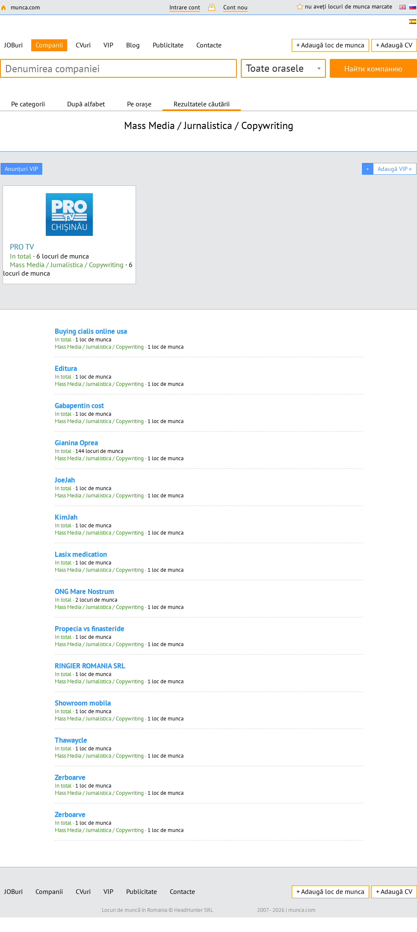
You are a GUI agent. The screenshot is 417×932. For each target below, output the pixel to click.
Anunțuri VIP (21, 169)
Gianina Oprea (76, 442)
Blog (133, 45)
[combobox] (283, 68)
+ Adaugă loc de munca (330, 45)
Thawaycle (71, 740)
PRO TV (22, 247)
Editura (66, 368)
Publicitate (168, 45)
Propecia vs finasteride (89, 628)
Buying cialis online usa (91, 331)
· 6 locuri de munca (49, 256)
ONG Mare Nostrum (84, 591)
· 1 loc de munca (83, 339)
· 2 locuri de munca (86, 599)
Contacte (209, 45)
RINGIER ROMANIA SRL (90, 665)
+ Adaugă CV (394, 45)
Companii (49, 891)
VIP (108, 45)
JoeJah (65, 480)
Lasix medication (81, 554)
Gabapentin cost (79, 405)
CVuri (83, 45)
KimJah (66, 517)
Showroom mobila (83, 703)
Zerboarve (70, 777)
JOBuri (13, 45)
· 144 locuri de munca (89, 451)
